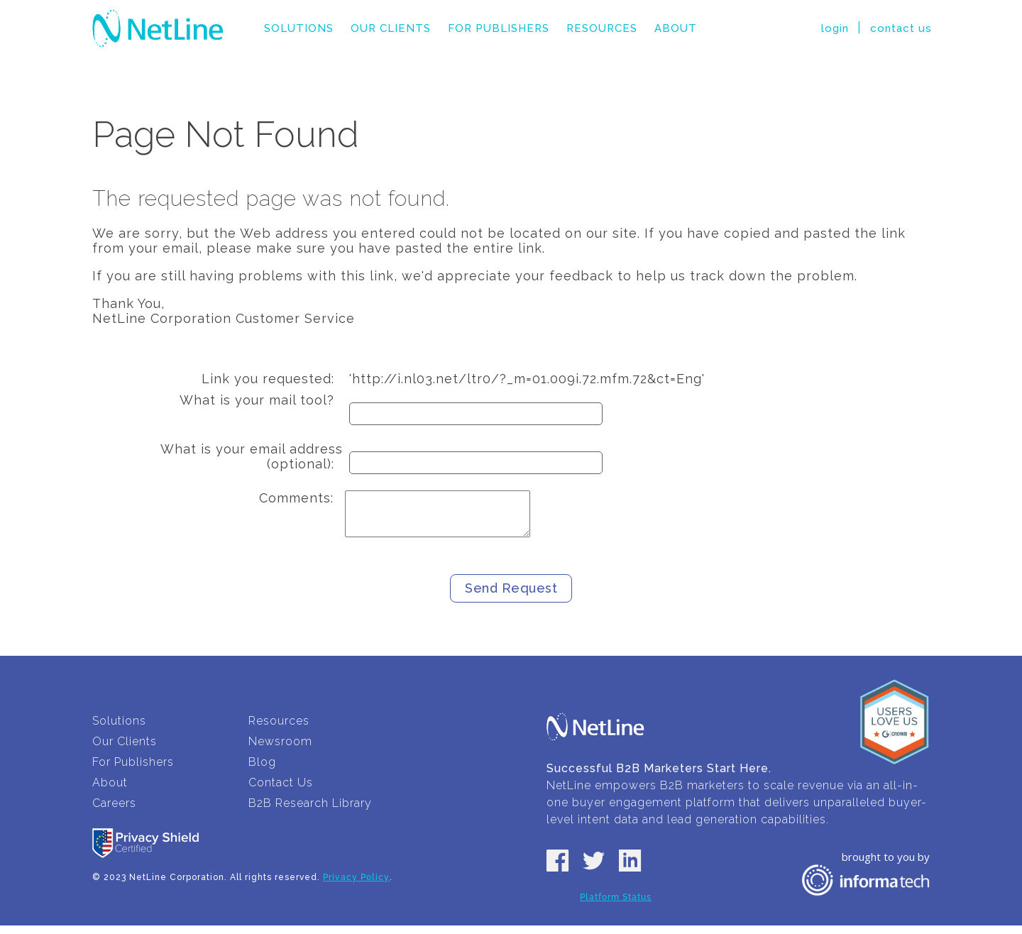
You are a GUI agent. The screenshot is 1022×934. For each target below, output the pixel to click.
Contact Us (280, 791)
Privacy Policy (356, 886)
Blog (262, 770)
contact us (901, 28)
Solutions (299, 28)
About (675, 28)
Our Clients (391, 28)
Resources (601, 28)
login (835, 28)
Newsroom (280, 750)
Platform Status (616, 906)
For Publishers (498, 28)
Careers (114, 811)
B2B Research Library (310, 811)
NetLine (158, 28)
